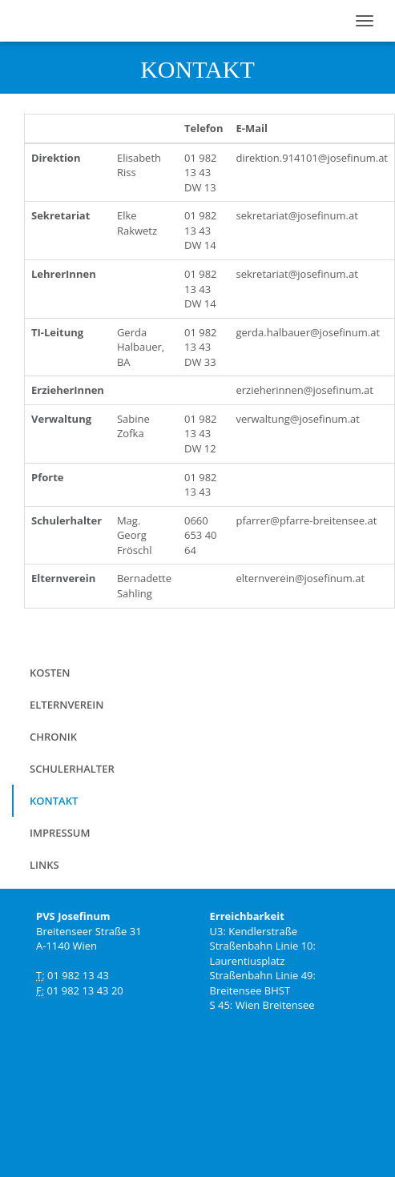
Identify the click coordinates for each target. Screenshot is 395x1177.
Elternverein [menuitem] (66, 704)
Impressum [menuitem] (60, 833)
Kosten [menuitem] (50, 672)
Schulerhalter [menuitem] (72, 768)
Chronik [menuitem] (53, 736)
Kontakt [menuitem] (54, 800)
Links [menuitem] (44, 865)
